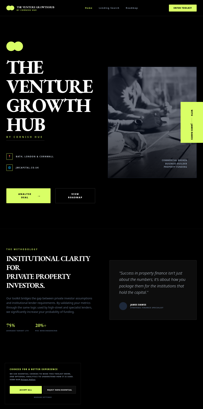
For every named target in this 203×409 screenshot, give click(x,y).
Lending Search (109, 8)
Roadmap (132, 8)
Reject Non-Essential (59, 390)
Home (89, 8)
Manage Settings (43, 397)
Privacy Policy (28, 379)
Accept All (26, 390)
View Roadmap (75, 195)
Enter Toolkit (183, 8)
